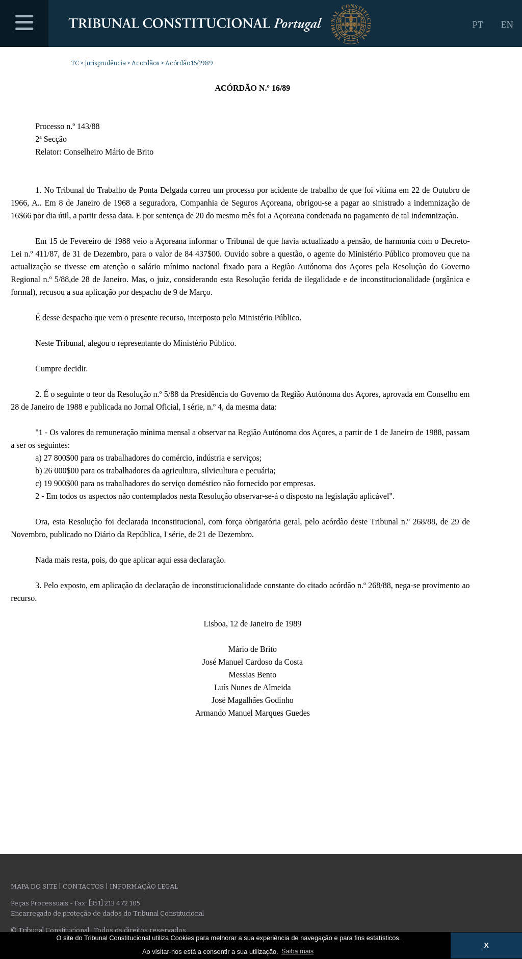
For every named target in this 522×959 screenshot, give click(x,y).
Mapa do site (34, 886)
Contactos (83, 886)
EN (507, 24)
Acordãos (146, 63)
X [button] (486, 945)
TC (75, 63)
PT (477, 24)
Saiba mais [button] (297, 951)
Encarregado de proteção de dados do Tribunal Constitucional (107, 913)
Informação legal (144, 886)
